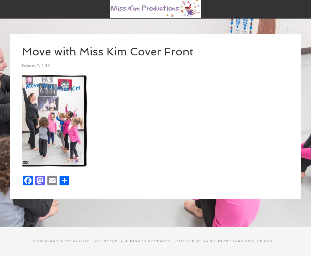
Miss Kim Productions (155, 9)
